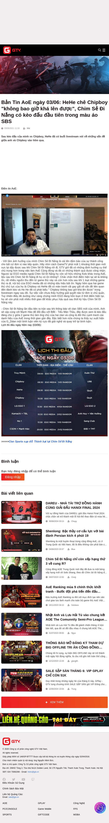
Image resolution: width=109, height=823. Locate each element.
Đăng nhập (13, 477)
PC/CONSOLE (10, 809)
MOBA (76, 814)
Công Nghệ (79, 803)
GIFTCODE (43, 814)
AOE (5, 803)
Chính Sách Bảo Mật (13, 788)
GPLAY (41, 803)
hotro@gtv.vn (33, 772)
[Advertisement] (54, 22)
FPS (75, 809)
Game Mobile (44, 809)
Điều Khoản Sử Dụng (13, 783)
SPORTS (7, 814)
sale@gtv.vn (14, 797)
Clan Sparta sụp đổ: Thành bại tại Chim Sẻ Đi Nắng (40, 441)
